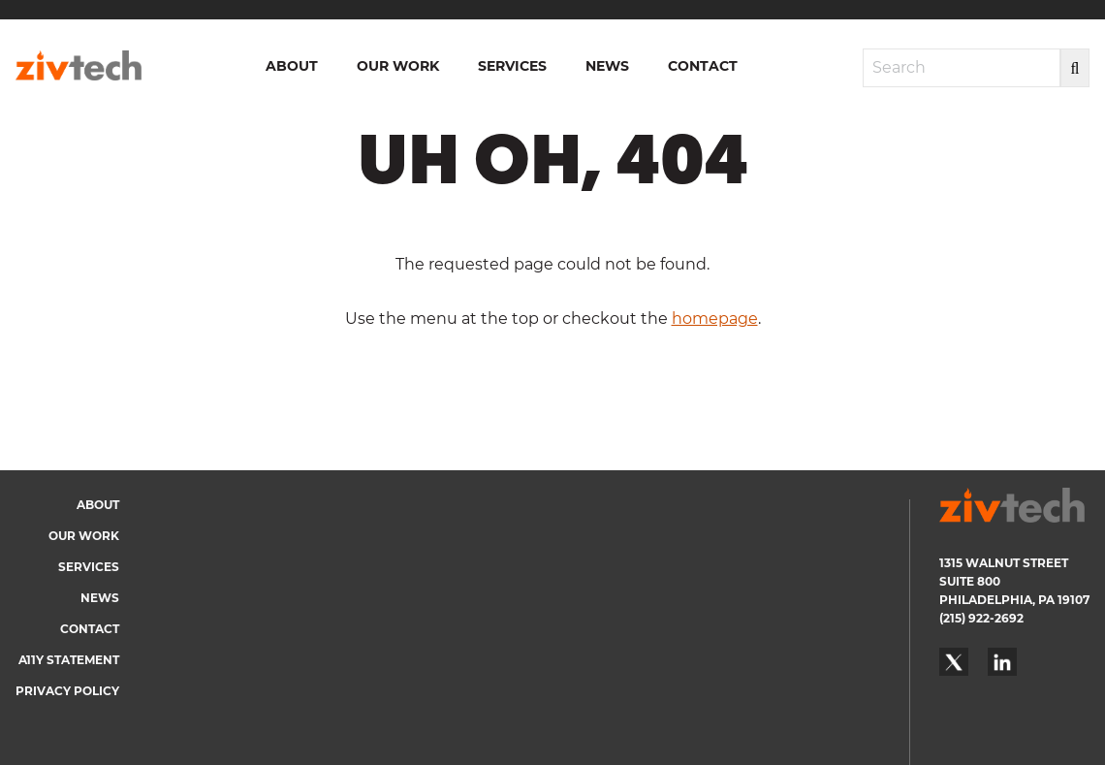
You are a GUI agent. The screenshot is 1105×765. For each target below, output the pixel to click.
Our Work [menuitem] (398, 66)
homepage (715, 318)
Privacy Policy (67, 691)
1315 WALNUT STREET (1003, 563)
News (99, 597)
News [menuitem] (607, 66)
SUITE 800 (969, 581)
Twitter (953, 662)
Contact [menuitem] (703, 66)
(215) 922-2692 (981, 618)
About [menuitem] (292, 66)
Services (88, 566)
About (98, 504)
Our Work (83, 535)
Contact (89, 629)
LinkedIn (1002, 662)
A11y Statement (68, 660)
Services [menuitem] (512, 66)
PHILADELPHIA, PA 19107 (1014, 599)
